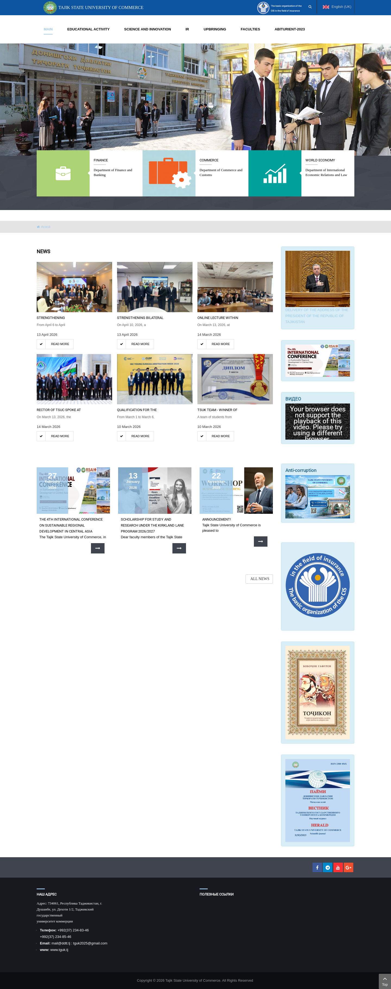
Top (385, 981)
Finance (101, 160)
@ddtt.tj (64, 943)
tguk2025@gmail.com (90, 943)
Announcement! (216, 519)
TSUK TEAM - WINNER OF (217, 410)
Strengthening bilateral (140, 318)
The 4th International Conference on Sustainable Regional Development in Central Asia (71, 525)
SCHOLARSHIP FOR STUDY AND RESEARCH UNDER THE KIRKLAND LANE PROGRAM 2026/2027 (152, 525)
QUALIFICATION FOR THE (137, 410)
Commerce (209, 160)
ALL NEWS (259, 579)
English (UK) (337, 9)
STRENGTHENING (51, 318)
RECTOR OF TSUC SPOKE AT (59, 410)
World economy (320, 160)
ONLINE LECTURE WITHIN (217, 318)
